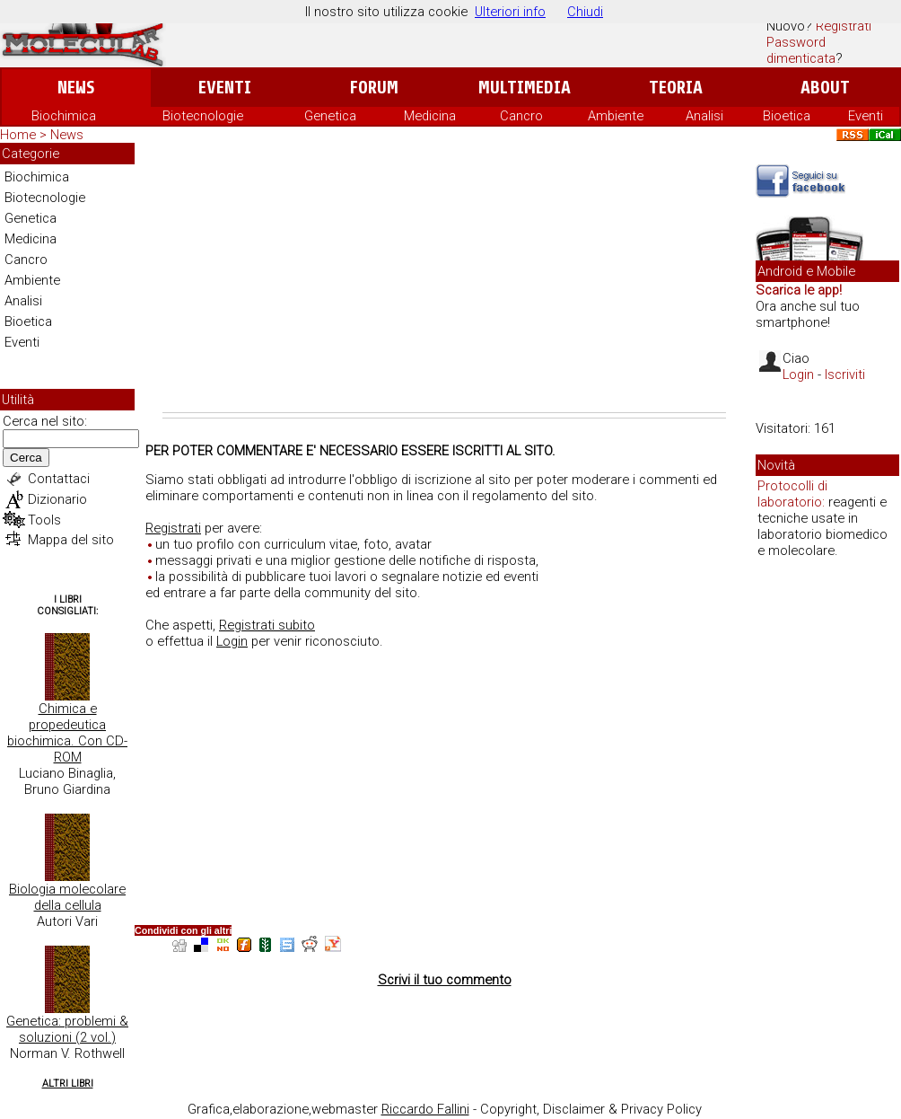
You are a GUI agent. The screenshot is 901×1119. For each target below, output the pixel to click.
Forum (373, 87)
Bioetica (786, 116)
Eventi (224, 87)
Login (232, 641)
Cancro (521, 116)
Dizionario (57, 499)
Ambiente (615, 116)
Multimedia (524, 87)
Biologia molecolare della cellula (67, 897)
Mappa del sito (71, 540)
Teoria (676, 87)
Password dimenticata (800, 50)
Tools (44, 520)
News (75, 87)
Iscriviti (845, 374)
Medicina (430, 116)
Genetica (330, 116)
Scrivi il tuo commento (445, 980)
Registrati (843, 26)
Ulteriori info (510, 12)
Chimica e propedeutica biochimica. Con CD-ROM (67, 732)
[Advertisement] (444, 277)
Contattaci (59, 479)
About (825, 87)
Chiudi (585, 12)
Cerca (26, 457)
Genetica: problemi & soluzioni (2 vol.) (67, 1029)
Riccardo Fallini (425, 1109)
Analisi (704, 116)
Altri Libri (67, 1083)
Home (18, 135)
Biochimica (63, 116)
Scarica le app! (799, 290)
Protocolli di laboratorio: (792, 494)
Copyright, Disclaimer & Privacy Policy (591, 1109)
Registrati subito (267, 625)
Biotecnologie (202, 116)
